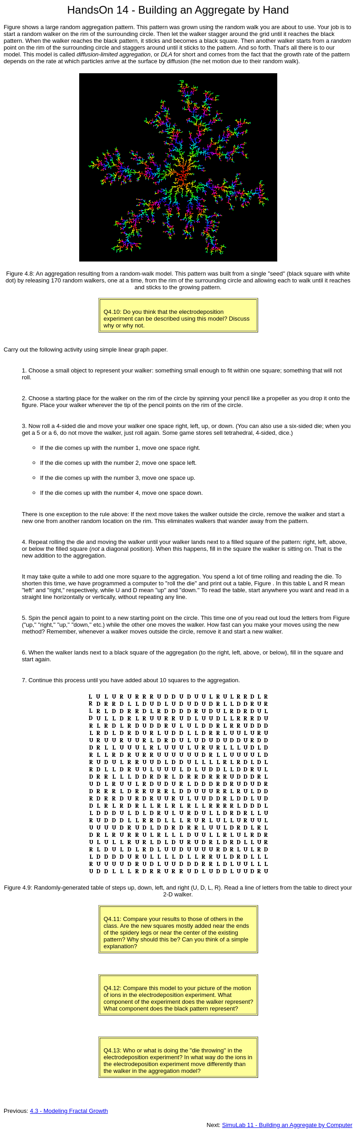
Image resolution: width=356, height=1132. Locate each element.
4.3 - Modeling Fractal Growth (69, 1110)
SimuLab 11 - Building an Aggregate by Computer (287, 1125)
